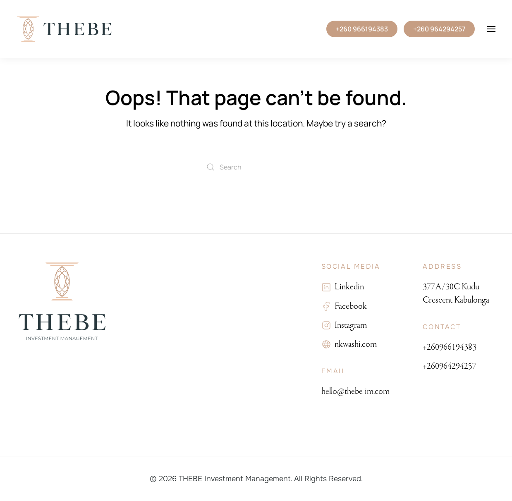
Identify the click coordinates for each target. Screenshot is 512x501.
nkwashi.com (354, 344)
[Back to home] (64, 29)
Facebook (349, 306)
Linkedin (347, 286)
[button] (491, 29)
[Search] (256, 167)
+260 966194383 (362, 28)
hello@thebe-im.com (355, 391)
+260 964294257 (439, 28)
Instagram (349, 325)
